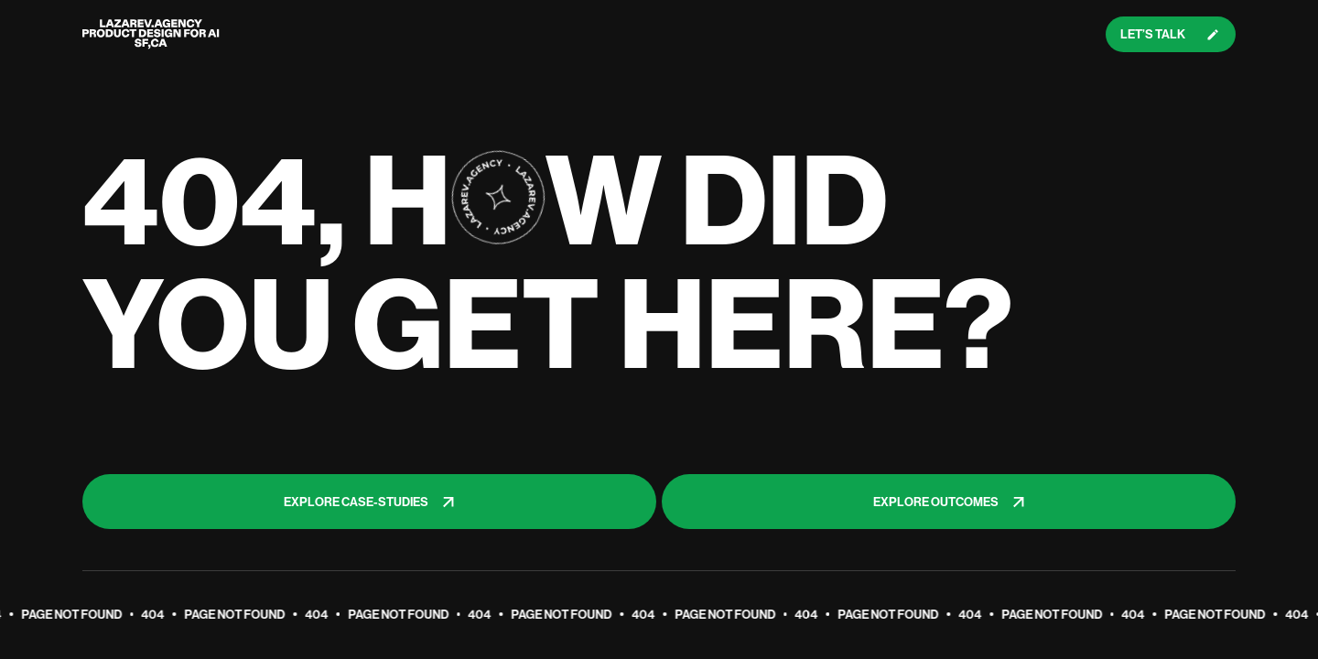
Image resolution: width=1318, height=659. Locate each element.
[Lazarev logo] (151, 34)
